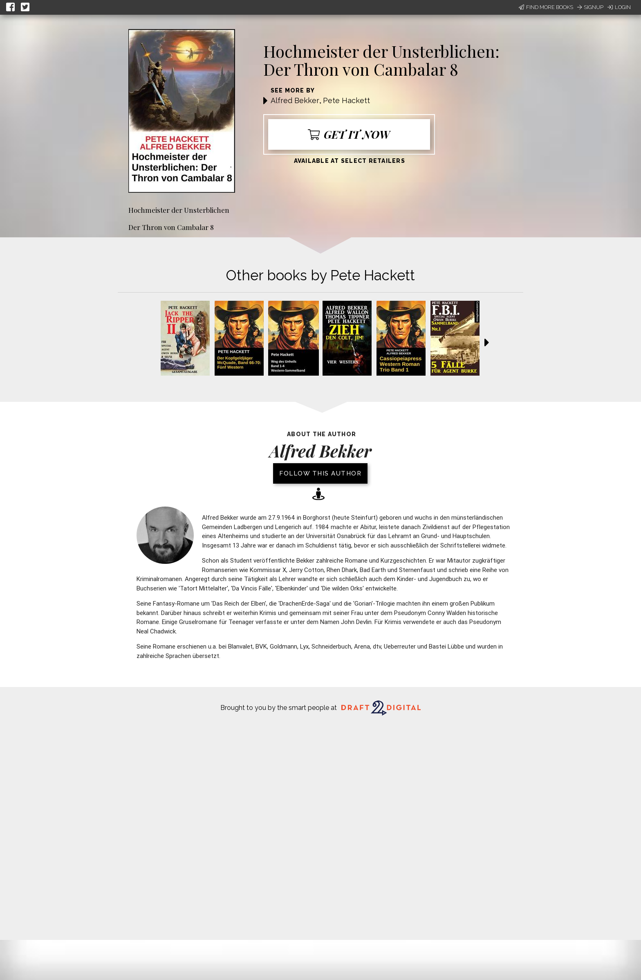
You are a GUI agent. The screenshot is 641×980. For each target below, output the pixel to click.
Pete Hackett (346, 100)
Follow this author (320, 473)
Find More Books (546, 7)
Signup (590, 7)
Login (619, 7)
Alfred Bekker (295, 100)
